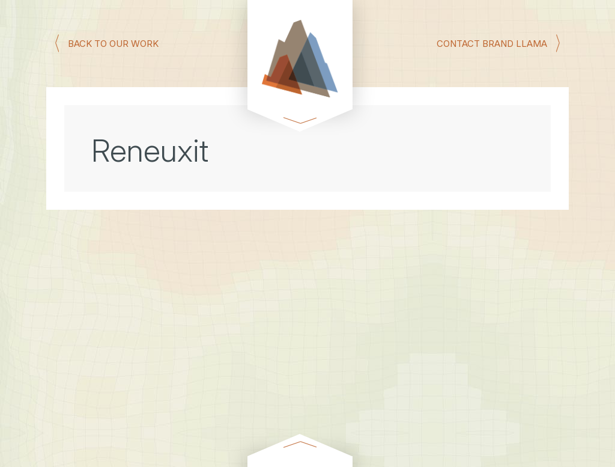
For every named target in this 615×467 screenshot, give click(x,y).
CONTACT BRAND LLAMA (492, 43)
